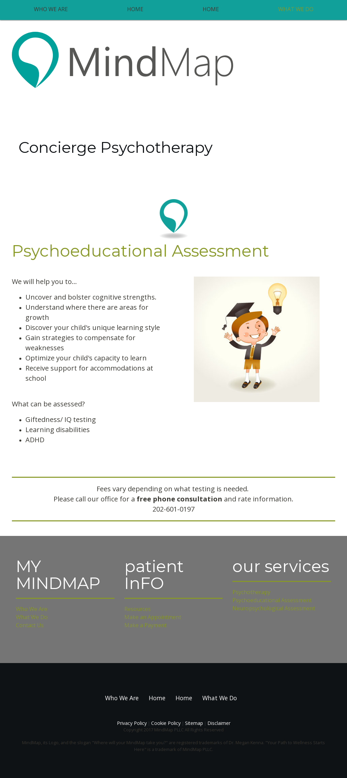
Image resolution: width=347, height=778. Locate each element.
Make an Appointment (152, 617)
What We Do (295, 9)
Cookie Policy (166, 723)
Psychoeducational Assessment (272, 600)
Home (135, 9)
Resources (137, 609)
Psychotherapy (251, 592)
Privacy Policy (132, 723)
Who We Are (51, 9)
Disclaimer (218, 723)
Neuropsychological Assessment (273, 608)
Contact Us (30, 625)
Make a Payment (145, 625)
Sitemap (194, 723)
